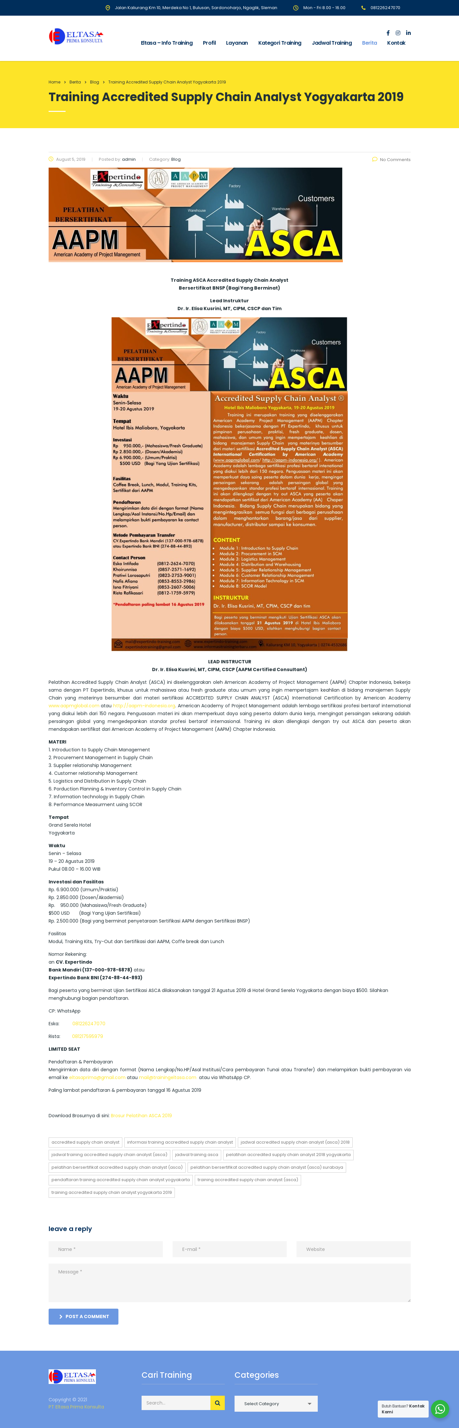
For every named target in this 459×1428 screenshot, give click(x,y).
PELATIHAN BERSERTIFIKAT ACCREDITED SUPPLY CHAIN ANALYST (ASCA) (117, 1167)
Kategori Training (279, 43)
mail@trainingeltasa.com (167, 1077)
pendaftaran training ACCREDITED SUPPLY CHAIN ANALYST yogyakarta (121, 1180)
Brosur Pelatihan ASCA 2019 (141, 1115)
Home (54, 82)
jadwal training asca (196, 1154)
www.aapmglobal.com (74, 705)
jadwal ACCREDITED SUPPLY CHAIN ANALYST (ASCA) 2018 (295, 1142)
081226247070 (88, 1023)
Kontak (396, 43)
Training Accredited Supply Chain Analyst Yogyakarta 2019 (112, 1192)
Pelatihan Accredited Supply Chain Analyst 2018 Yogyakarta (288, 1154)
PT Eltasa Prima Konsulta (76, 1407)
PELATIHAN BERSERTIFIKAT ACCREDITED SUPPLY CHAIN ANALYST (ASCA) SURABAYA (267, 1167)
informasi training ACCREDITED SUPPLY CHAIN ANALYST (180, 1142)
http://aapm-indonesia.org (144, 705)
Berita (369, 43)
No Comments (391, 160)
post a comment (84, 1316)
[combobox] (276, 1404)
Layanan (237, 43)
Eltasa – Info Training (166, 43)
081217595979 (87, 1036)
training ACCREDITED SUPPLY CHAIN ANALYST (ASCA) (248, 1180)
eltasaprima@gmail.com (97, 1077)
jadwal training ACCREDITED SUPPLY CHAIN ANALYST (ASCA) (109, 1154)
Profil (209, 43)
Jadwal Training (332, 43)
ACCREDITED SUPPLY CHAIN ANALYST (85, 1142)
